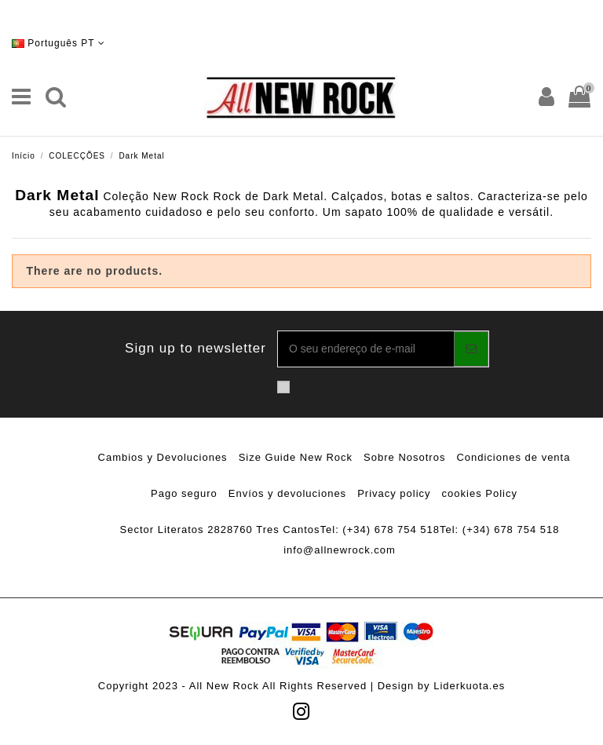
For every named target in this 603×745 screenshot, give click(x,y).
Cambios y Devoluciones (163, 457)
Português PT (58, 43)
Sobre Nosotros (404, 457)
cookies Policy (479, 493)
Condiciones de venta (513, 457)
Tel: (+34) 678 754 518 (380, 529)
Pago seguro (184, 493)
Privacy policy (393, 493)
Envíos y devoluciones (287, 493)
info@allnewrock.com (339, 550)
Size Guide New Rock (296, 457)
